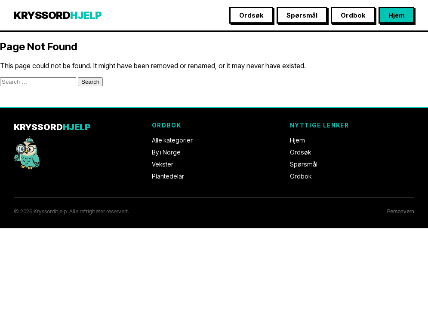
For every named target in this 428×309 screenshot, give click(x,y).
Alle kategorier (172, 140)
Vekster (162, 164)
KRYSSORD (58, 15)
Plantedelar (168, 176)
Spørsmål (301, 15)
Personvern (400, 211)
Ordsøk (251, 15)
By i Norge (166, 152)
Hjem (396, 15)
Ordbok (353, 15)
